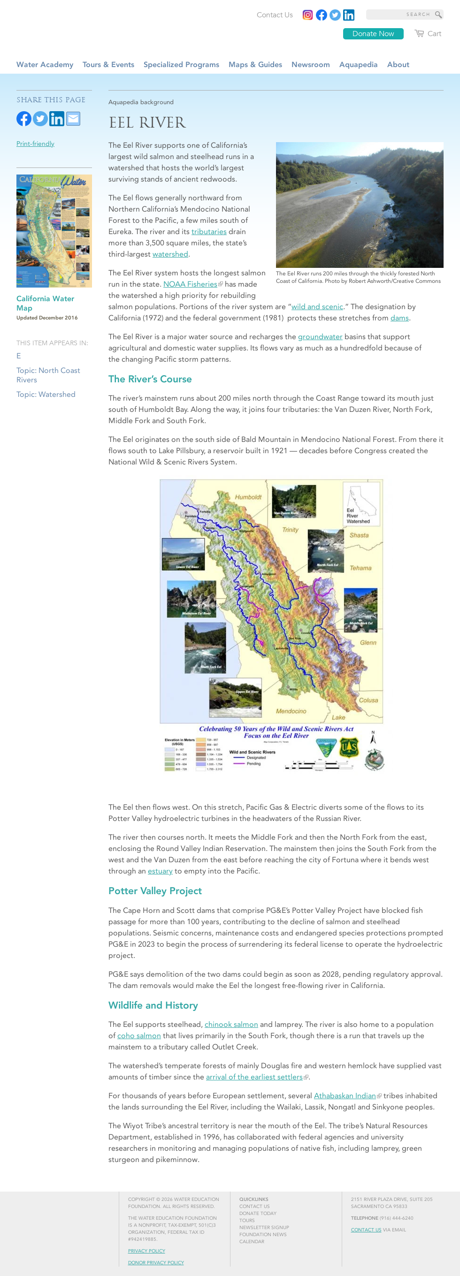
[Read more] (348, 15)
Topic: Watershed (46, 394)
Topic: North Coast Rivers (48, 375)
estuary (160, 870)
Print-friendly (35, 144)
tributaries (209, 231)
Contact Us (366, 1230)
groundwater (320, 336)
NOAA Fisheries (190, 284)
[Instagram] (308, 15)
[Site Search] (439, 14)
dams (400, 317)
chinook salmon (231, 1024)
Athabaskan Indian (345, 1095)
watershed (170, 254)
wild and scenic (317, 306)
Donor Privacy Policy (156, 1263)
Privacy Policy (146, 1251)
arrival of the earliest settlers (254, 1076)
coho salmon (139, 1035)
